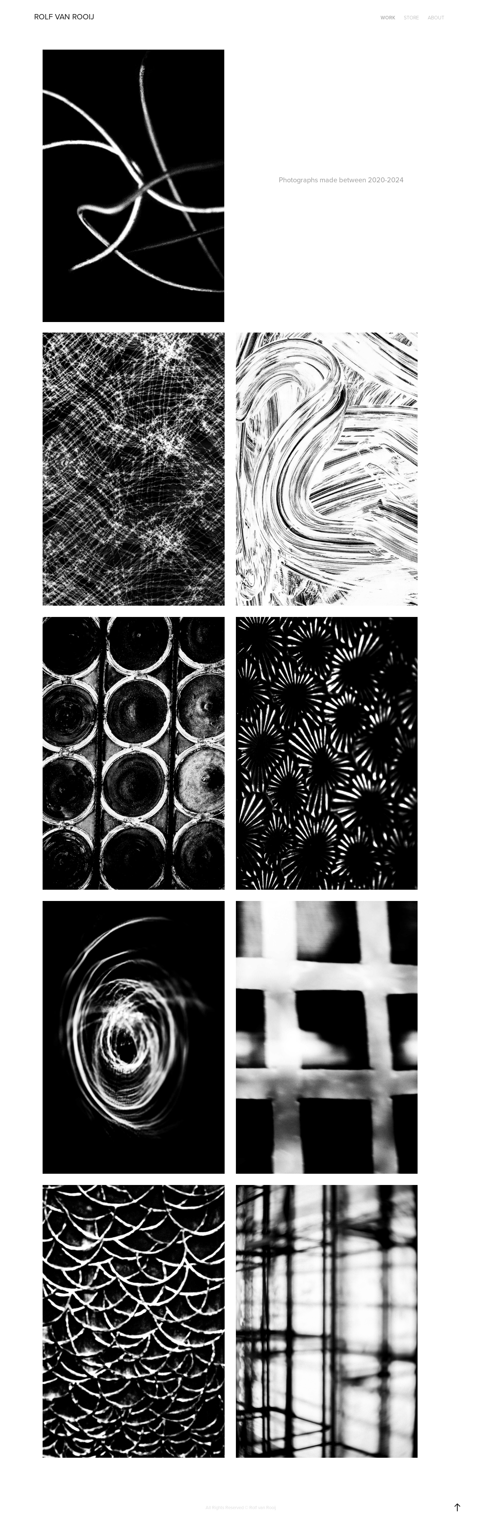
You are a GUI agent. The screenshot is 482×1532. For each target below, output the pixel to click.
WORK (388, 17)
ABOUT (436, 17)
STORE (411, 17)
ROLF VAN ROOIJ (64, 16)
